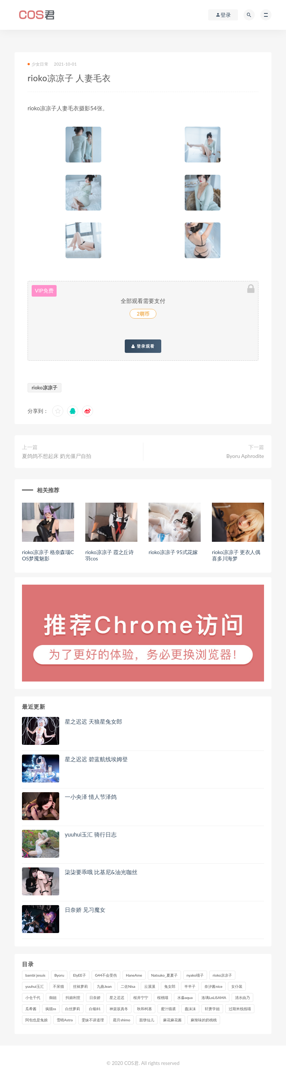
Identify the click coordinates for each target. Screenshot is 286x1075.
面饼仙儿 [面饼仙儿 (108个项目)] (146, 1020)
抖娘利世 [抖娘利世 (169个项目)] (73, 997)
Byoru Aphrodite (245, 456)
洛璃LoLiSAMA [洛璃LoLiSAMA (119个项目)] (213, 997)
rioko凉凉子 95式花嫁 (173, 552)
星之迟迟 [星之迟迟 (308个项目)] (116, 997)
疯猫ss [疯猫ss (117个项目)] (50, 1008)
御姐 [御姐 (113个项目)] (53, 997)
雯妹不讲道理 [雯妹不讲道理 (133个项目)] (93, 1020)
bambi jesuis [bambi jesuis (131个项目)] (35, 975)
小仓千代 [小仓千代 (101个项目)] (32, 997)
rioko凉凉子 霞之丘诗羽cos (109, 555)
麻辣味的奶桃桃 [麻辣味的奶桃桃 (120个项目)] (204, 1020)
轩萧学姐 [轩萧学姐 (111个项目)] (212, 1008)
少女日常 (38, 63)
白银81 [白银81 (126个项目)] (95, 1008)
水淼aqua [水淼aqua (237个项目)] (185, 997)
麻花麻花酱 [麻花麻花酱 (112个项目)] (172, 1020)
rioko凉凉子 (44, 388)
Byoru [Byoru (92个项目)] (59, 975)
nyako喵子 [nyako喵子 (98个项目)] (195, 975)
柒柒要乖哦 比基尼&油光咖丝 (101, 872)
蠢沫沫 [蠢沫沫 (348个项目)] (190, 1008)
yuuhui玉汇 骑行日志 (91, 834)
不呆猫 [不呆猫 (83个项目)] (58, 986)
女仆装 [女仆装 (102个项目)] (236, 986)
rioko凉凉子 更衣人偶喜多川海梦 (236, 555)
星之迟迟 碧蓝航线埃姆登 (96, 759)
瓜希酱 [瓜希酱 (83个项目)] (30, 1008)
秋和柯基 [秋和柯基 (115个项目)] (144, 1008)
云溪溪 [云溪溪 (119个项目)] (149, 986)
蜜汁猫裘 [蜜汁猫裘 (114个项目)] (168, 1008)
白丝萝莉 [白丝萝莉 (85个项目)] (72, 1008)
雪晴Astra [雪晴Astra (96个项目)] (65, 1020)
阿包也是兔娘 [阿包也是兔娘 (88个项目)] (36, 1020)
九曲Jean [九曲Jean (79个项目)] (104, 986)
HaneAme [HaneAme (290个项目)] (134, 975)
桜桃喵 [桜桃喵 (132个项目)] (162, 997)
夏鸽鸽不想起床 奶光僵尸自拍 (56, 456)
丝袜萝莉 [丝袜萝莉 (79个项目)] (80, 986)
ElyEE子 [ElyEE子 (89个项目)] (79, 975)
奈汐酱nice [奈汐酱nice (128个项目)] (213, 986)
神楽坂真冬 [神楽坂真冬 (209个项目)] (118, 1008)
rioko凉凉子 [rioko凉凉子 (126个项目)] (222, 975)
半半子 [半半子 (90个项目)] (190, 986)
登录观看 (143, 346)
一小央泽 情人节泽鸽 (91, 796)
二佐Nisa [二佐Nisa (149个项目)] (128, 986)
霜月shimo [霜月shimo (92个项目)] (121, 1020)
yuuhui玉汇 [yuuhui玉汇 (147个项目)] (34, 986)
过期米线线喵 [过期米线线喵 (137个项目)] (240, 1008)
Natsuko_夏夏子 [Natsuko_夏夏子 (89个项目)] (164, 975)
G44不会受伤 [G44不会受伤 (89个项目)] (106, 975)
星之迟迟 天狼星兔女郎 (93, 721)
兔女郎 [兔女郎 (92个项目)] (169, 986)
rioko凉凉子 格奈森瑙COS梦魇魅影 (48, 555)
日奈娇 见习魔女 (85, 909)
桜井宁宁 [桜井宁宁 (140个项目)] (140, 997)
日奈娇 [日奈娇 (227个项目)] (95, 997)
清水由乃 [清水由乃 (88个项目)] (242, 997)
